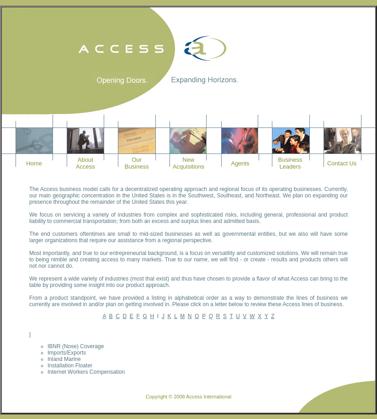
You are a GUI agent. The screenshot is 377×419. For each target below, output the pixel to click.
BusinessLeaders (290, 163)
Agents (240, 163)
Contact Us (341, 163)
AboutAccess (85, 163)
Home (34, 163)
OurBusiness (137, 163)
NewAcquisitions (188, 163)
